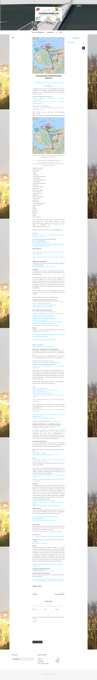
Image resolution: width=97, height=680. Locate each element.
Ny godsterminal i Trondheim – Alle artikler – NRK (43, 316)
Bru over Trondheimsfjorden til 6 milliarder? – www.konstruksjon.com (48, 580)
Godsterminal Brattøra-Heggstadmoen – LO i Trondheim (45, 325)
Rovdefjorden (46, 431)
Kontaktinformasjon (38, 32)
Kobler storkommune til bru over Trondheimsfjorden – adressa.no (47, 579)
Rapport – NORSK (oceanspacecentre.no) (42, 393)
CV (56, 32)
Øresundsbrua (35, 431)
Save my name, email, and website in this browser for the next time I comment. (48, 617)
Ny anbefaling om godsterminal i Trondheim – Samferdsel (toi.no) (47, 321)
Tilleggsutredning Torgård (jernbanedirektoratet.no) (44, 318)
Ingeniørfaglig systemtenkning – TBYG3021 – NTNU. (48, 162)
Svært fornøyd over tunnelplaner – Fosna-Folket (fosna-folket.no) (47, 531)
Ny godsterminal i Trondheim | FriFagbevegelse (43, 323)
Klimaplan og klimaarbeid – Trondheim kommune (43, 266)
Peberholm (60, 430)
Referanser (50, 32)
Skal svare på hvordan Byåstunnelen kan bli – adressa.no (45, 516)
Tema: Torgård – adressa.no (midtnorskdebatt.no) (44, 311)
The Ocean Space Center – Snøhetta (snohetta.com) (44, 305)
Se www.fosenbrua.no (44, 331)
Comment (34, 621)
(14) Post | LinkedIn (49, 570)
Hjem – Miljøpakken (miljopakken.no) (40, 242)
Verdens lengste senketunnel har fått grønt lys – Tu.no (45, 454)
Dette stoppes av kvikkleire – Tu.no (40, 391)
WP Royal (52, 674)
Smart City (40, 92)
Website (57, 609)
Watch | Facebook (51, 427)
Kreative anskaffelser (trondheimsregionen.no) (43, 346)
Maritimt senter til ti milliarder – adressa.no (42, 306)
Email (45, 609)
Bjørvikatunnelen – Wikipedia (39, 453)
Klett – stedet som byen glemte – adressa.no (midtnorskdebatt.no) (48, 536)
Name (34, 609)
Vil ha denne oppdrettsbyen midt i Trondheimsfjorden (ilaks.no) (47, 362)
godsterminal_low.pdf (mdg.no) (39, 320)
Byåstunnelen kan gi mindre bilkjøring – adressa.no (44, 520)
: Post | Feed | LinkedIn (54, 421)
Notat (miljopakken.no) (37, 518)
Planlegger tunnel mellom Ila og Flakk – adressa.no (44, 500)
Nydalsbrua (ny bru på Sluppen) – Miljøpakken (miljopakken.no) (46, 505)
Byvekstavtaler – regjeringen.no (39, 543)
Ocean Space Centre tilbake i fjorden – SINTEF (43, 418)
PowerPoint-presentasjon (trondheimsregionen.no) (44, 339)
